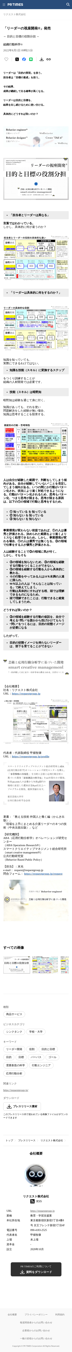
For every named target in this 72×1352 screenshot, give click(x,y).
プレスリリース (27, 1140)
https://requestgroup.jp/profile (30, 756)
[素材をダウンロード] (42, 59)
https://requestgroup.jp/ (15, 1090)
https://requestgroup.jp (26, 693)
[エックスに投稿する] (17, 59)
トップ (9, 1140)
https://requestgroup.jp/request (43, 873)
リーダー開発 (14, 1049)
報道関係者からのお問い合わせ (36, 1322)
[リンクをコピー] (49, 59)
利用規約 (60, 1314)
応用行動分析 (14, 1073)
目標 (21, 1057)
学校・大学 (36, 1031)
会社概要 (12, 1314)
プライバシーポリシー (36, 1314)
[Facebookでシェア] (24, 59)
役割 (32, 1049)
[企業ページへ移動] (36, 1176)
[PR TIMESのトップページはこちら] (15, 4)
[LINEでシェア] (31, 59)
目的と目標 (48, 1049)
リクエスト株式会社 (52, 1140)
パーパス (36, 1057)
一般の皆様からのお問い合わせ (36, 1338)
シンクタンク (14, 1031)
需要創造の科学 (15, 1065)
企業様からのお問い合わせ (36, 1330)
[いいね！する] (6, 59)
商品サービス (14, 1014)
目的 (9, 1057)
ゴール (52, 1057)
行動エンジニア (41, 1065)
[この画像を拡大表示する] (16, 965)
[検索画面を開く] (68, 4)
